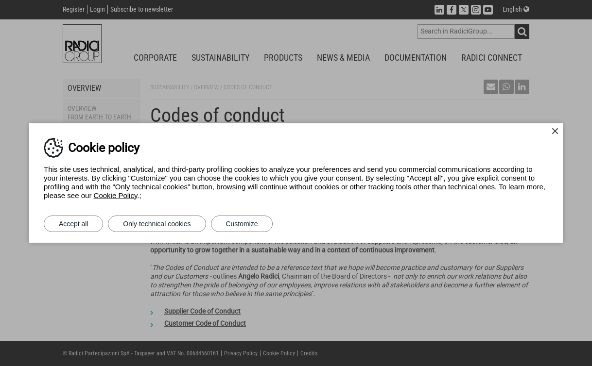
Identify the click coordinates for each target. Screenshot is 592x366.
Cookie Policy (116, 195)
